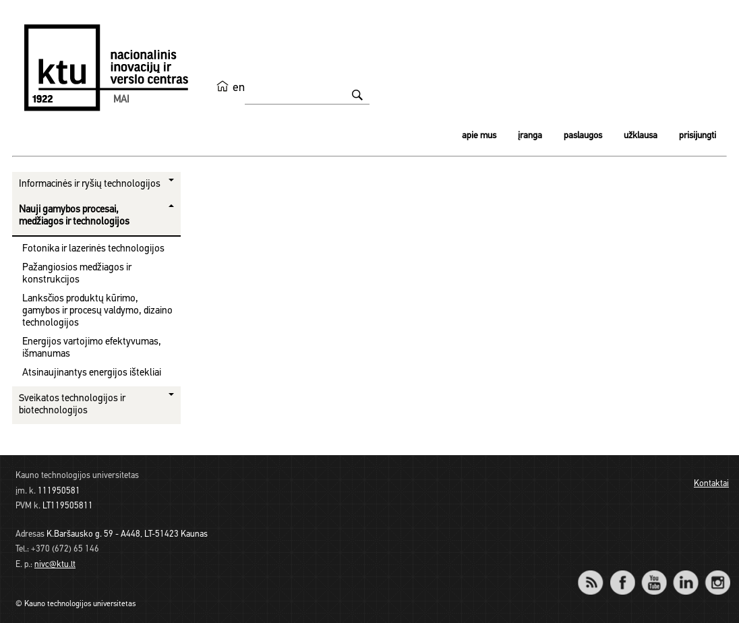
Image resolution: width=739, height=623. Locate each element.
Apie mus (479, 136)
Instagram (717, 573)
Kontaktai (711, 483)
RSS (596, 573)
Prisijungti (697, 136)
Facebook (622, 573)
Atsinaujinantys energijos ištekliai (91, 373)
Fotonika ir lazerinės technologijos (93, 249)
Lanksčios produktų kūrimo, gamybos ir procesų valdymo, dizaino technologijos (97, 311)
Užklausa (640, 136)
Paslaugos (583, 136)
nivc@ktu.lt (55, 564)
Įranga (530, 136)
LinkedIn (685, 573)
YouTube (654, 573)
